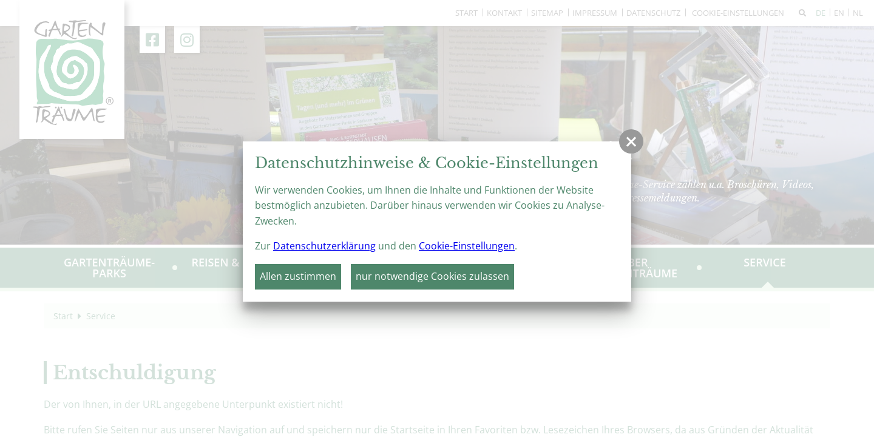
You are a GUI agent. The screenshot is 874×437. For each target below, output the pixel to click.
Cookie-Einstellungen (467, 245)
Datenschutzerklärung (324, 245)
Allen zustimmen (298, 276)
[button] (631, 141)
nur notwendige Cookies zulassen (432, 276)
